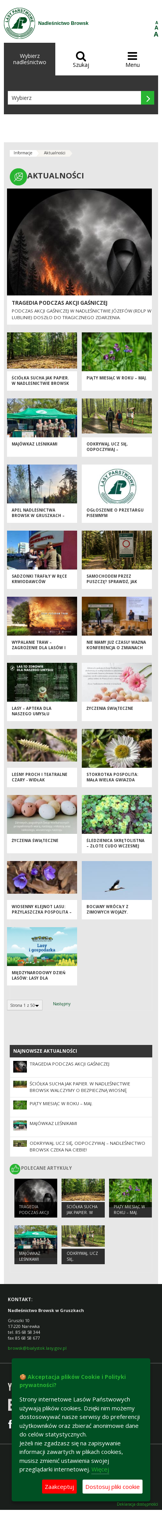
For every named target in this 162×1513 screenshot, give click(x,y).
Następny (61, 1003)
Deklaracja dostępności (137, 1504)
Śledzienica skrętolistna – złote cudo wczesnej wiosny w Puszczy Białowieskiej (115, 849)
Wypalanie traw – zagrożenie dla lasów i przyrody (38, 647)
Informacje (23, 152)
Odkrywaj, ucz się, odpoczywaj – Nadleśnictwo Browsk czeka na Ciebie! (112, 452)
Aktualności (54, 152)
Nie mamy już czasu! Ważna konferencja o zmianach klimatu (116, 647)
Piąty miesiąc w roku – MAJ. (116, 378)
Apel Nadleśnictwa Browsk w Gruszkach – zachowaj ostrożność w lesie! (40, 518)
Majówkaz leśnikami (34, 444)
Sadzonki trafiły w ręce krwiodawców (39, 579)
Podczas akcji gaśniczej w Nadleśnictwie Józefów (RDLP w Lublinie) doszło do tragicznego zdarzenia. (81, 314)
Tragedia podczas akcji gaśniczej (59, 302)
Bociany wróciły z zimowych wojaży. (107, 909)
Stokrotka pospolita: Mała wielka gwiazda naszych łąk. (112, 780)
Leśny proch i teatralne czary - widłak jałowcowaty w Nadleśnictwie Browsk (39, 783)
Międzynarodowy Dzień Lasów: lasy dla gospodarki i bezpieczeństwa (38, 981)
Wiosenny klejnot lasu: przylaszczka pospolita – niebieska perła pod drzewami (42, 915)
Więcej (100, 1469)
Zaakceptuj (59, 1486)
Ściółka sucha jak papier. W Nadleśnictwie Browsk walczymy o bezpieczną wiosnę (40, 386)
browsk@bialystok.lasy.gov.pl (37, 1348)
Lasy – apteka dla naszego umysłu (31, 711)
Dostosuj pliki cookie (112, 1486)
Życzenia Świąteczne (109, 708)
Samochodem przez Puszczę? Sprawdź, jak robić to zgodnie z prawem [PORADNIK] (111, 584)
